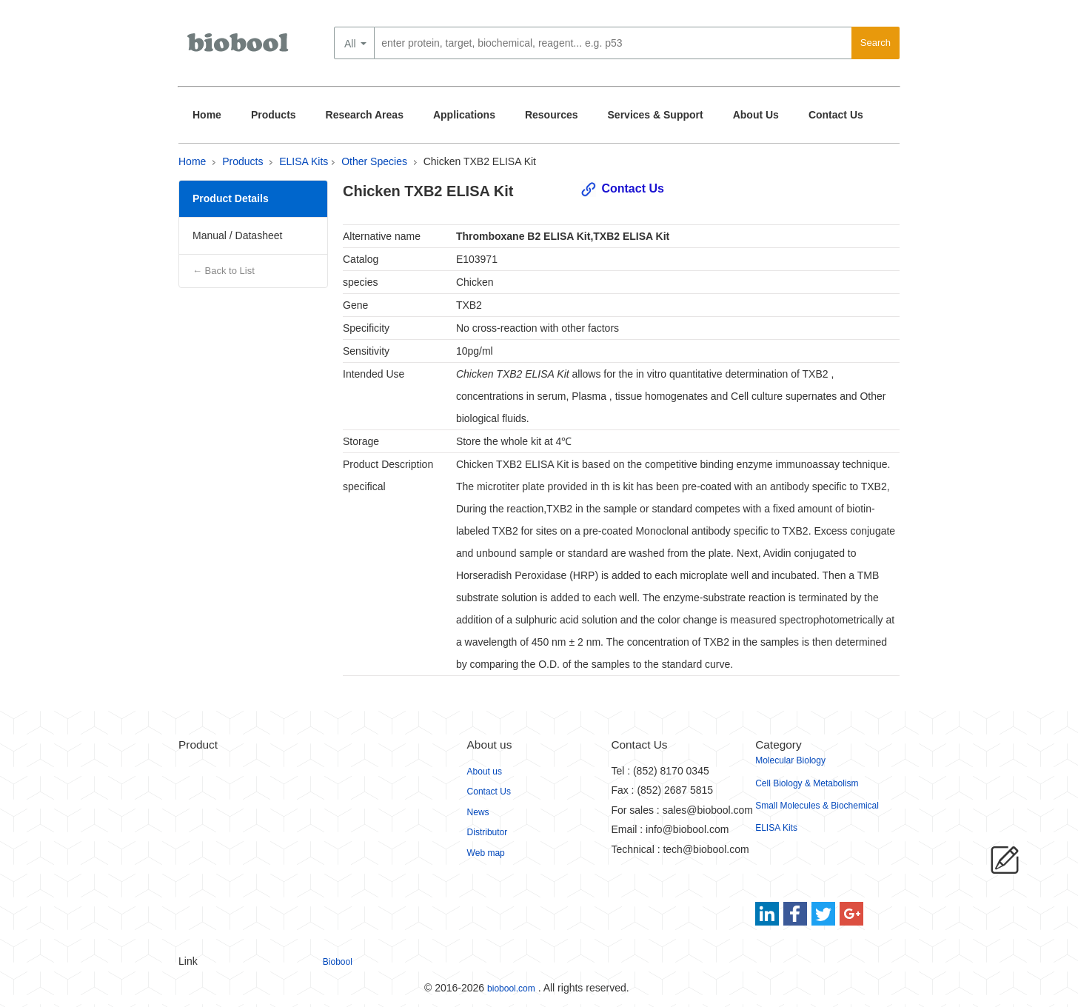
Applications (464, 115)
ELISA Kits (303, 161)
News (478, 812)
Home (206, 115)
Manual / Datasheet (237, 235)
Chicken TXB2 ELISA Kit (480, 161)
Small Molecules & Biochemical (817, 805)
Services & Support (655, 115)
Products (273, 115)
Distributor (487, 832)
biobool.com (511, 988)
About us (484, 771)
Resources (551, 115)
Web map (486, 853)
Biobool (337, 962)
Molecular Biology (790, 760)
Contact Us (835, 115)
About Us (756, 115)
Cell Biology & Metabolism (806, 783)
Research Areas (365, 115)
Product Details (230, 198)
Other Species (374, 161)
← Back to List (223, 270)
